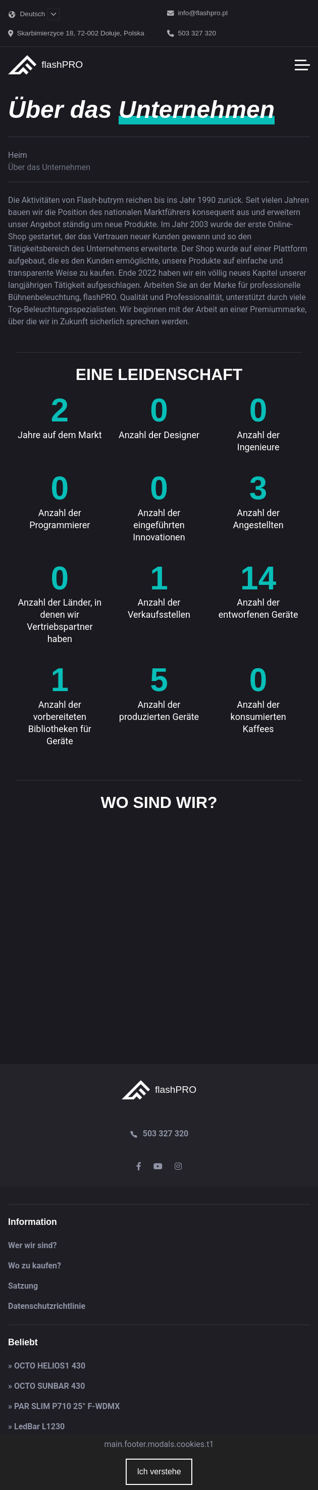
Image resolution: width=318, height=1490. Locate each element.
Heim (17, 155)
